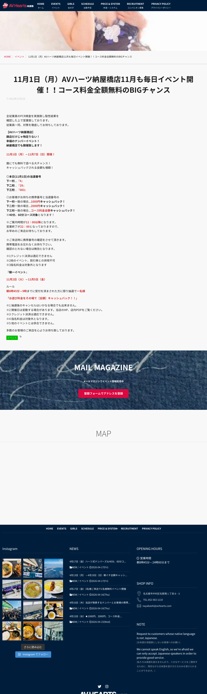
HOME (40, 6)
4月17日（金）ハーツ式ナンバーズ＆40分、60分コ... (98, 561)
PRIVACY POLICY (161, 6)
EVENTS (55, 6)
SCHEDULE (87, 6)
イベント (12, 338)
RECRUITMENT (135, 6)
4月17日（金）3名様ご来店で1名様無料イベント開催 (98, 589)
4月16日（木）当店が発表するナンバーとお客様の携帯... (100, 603)
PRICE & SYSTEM (110, 6)
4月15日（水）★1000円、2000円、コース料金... (96, 616)
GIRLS (70, 6)
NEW (74, 567)
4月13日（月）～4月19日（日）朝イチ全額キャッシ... (98, 575)
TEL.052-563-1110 (153, 597)
